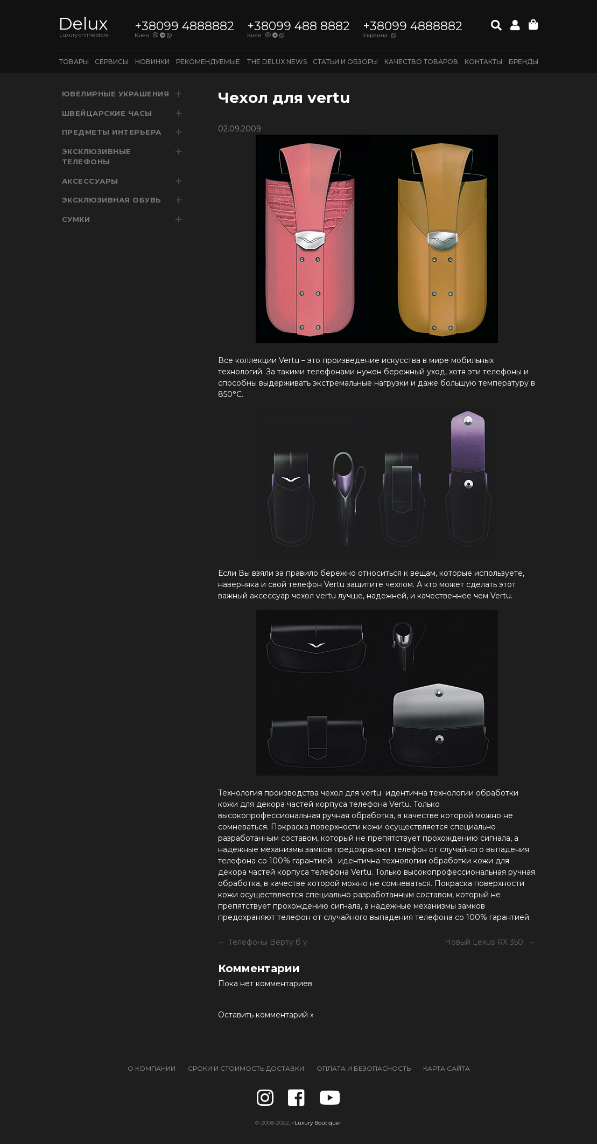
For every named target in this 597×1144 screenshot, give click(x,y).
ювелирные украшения (116, 93)
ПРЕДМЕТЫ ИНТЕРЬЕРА (111, 132)
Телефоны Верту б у (267, 942)
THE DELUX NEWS (277, 62)
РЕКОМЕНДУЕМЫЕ (208, 62)
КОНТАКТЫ (483, 62)
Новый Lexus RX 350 (485, 942)
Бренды (523, 62)
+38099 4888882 (184, 26)
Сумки (76, 219)
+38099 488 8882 (298, 26)
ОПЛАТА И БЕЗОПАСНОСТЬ (364, 1068)
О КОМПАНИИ (151, 1068)
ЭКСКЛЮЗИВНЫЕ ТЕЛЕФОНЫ (96, 156)
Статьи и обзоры (345, 62)
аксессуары (90, 181)
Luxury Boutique (316, 1122)
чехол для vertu (351, 793)
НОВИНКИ (152, 62)
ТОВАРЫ (74, 62)
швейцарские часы (107, 113)
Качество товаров (421, 62)
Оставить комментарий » (266, 1015)
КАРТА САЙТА (446, 1068)
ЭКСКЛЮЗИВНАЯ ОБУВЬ (111, 200)
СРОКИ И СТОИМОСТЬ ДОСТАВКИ (246, 1068)
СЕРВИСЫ (112, 62)
